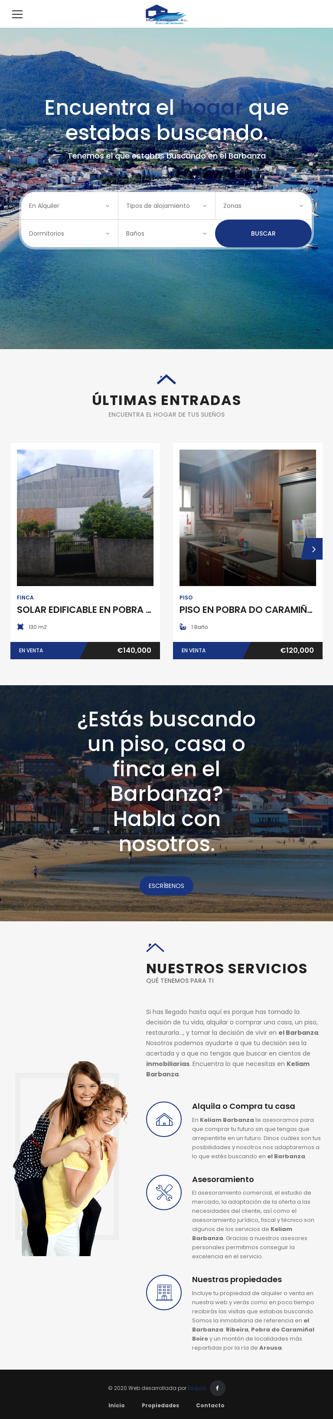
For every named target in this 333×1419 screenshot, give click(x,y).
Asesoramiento (223, 1192)
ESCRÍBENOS (166, 898)
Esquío (197, 1401)
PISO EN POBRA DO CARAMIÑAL (249, 622)
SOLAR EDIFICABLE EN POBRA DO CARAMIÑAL (116, 622)
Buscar (263, 246)
